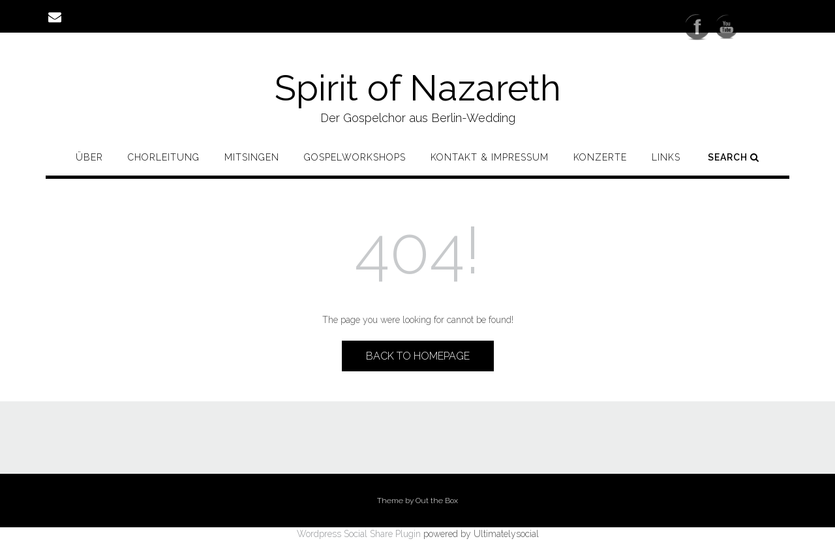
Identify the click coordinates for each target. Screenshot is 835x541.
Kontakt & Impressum (490, 157)
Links (666, 157)
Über (89, 157)
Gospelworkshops (355, 157)
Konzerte (600, 157)
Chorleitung (164, 157)
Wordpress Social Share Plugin (360, 534)
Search (733, 157)
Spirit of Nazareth (418, 88)
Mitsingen (251, 157)
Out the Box (437, 500)
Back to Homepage (418, 356)
